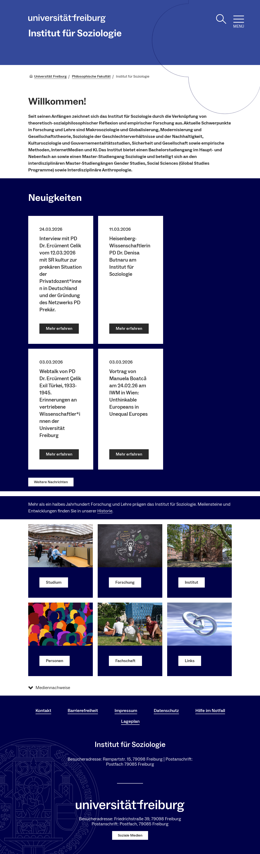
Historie (104, 511)
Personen (54, 660)
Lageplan (130, 721)
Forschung (125, 582)
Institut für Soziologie (75, 33)
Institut (191, 582)
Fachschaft (125, 660)
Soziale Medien (130, 835)
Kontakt (43, 710)
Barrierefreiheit (83, 710)
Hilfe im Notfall (210, 710)
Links (190, 660)
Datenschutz (166, 710)
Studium (54, 582)
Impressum (126, 710)
